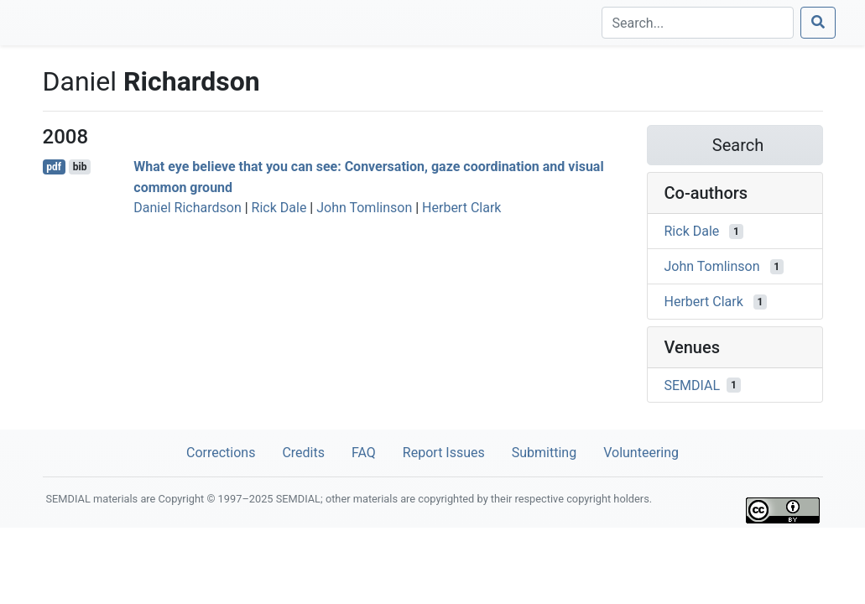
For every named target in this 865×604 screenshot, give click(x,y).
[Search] (698, 23)
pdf (53, 167)
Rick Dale (279, 208)
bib (80, 167)
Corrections (220, 453)
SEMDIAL (692, 385)
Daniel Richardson (187, 208)
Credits (303, 453)
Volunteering (641, 453)
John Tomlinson (364, 208)
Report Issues (444, 453)
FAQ (364, 453)
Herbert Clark (461, 208)
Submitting (544, 453)
